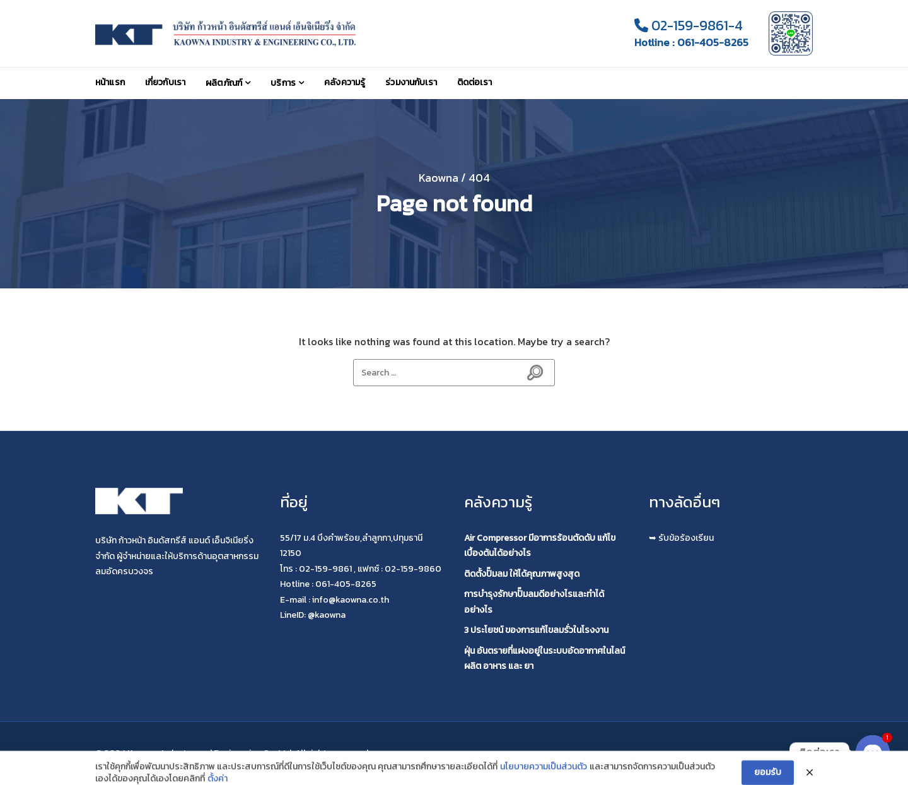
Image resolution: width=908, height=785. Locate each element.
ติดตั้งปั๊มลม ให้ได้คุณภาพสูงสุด (521, 574)
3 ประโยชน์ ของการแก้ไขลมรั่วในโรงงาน (536, 630)
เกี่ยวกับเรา (165, 82)
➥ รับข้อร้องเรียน (681, 538)
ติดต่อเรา (474, 82)
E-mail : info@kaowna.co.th (334, 599)
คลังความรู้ (344, 82)
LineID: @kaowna (313, 615)
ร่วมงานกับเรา (411, 82)
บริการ (283, 83)
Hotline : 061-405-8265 (691, 42)
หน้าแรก (110, 82)
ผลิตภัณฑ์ (224, 83)
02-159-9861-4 (688, 25)
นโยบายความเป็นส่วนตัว (543, 778)
